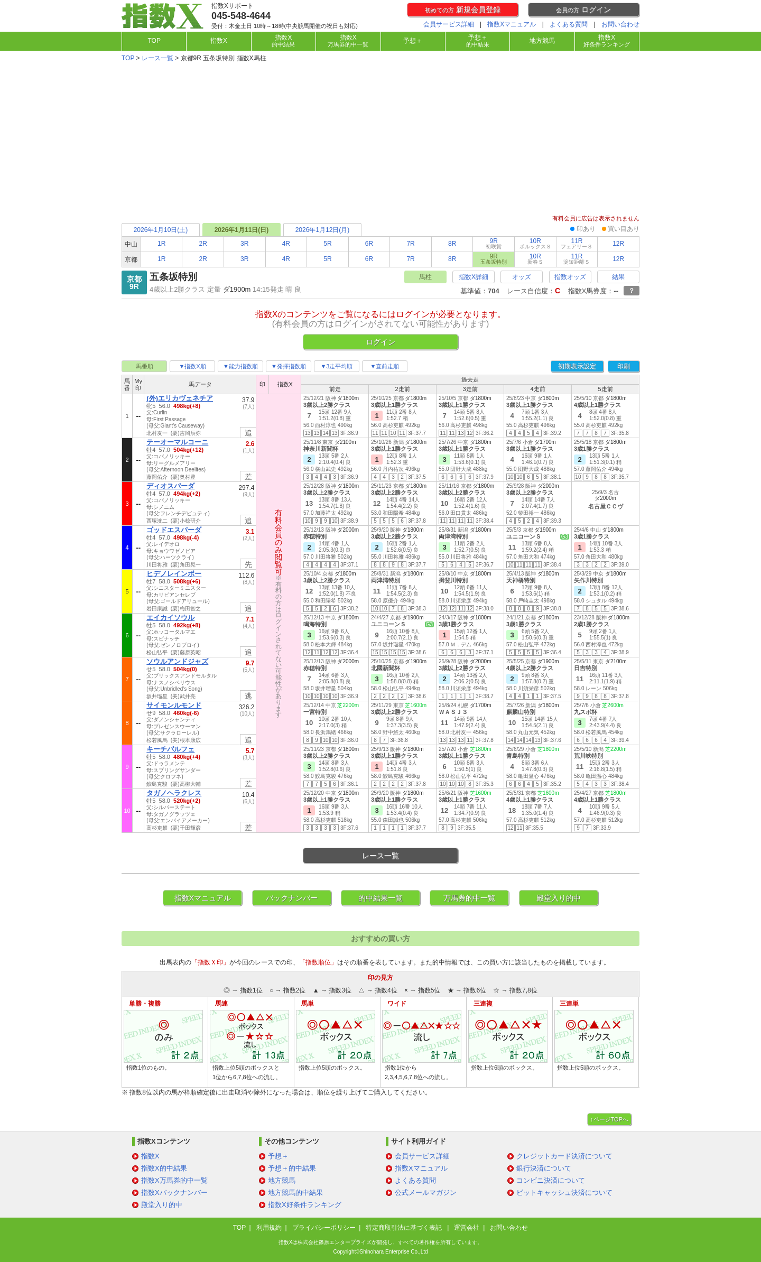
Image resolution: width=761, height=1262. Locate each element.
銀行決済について (543, 1168)
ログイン (583, 9)
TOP (153, 40)
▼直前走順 (385, 366)
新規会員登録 (462, 9)
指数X (218, 40)
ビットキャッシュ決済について (564, 1192)
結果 (618, 277)
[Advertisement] (380, 140)
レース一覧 (157, 58)
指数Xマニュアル (511, 24)
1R (161, 243)
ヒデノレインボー (173, 574)
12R (618, 243)
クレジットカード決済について (564, 1156)
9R (494, 243)
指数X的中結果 (164, 1168)
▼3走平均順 (336, 366)
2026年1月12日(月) (322, 230)
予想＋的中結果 (292, 1168)
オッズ (521, 277)
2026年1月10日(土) (161, 230)
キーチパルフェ (170, 749)
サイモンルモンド (173, 705)
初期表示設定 (577, 366)
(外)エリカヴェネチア (179, 398)
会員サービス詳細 (448, 24)
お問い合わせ (620, 24)
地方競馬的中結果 (295, 1192)
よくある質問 (569, 24)
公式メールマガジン (426, 1192)
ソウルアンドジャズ (177, 661)
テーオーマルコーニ (177, 442)
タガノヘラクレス (173, 793)
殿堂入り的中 (558, 898)
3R (244, 243)
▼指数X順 (192, 366)
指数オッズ (570, 277)
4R (286, 243)
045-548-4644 (241, 16)
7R (410, 243)
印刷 (623, 366)
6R (369, 243)
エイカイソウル (170, 617)
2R (203, 243)
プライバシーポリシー (324, 1227)
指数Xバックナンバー (174, 1192)
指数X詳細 (473, 277)
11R (576, 243)
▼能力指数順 (240, 366)
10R (535, 243)
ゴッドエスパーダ (173, 530)
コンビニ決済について (550, 1180)
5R (327, 243)
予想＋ (412, 40)
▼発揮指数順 (288, 366)
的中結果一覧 (380, 898)
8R (452, 243)
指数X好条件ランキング (304, 1205)
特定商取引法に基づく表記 (404, 1227)
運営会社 (466, 1227)
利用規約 (269, 1227)
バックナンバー (292, 898)
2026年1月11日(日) (242, 230)
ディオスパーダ (170, 486)
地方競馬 (542, 40)
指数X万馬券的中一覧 (174, 1180)
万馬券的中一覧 (469, 898)
